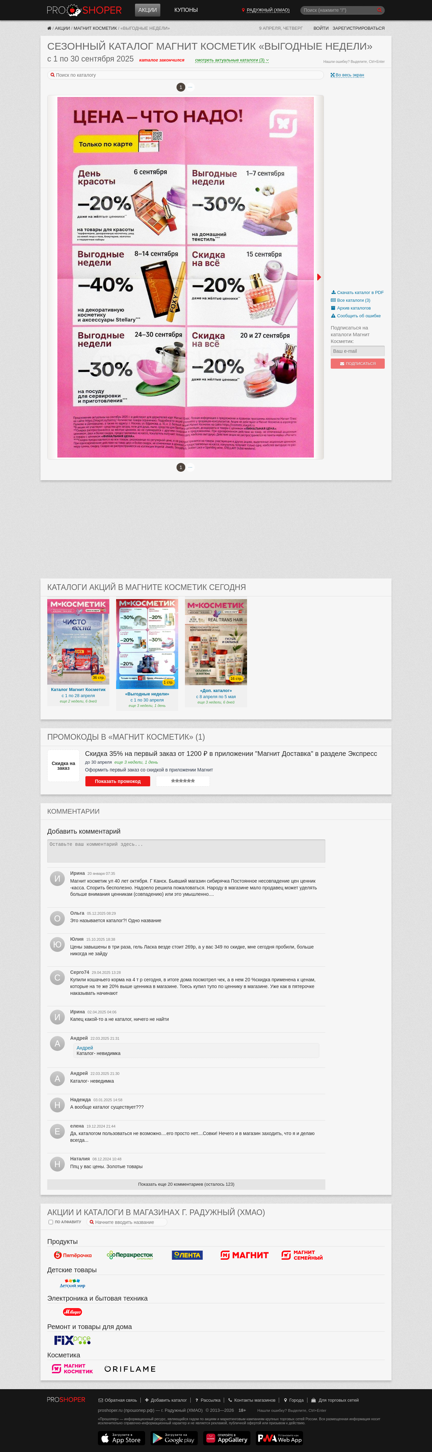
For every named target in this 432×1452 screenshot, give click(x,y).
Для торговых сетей (334, 1400)
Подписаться (358, 363)
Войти (321, 28)
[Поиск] (342, 10)
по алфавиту (65, 1222)
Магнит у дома (244, 1255)
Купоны (186, 10)
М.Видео (72, 1312)
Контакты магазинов (251, 1400)
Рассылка (207, 1400)
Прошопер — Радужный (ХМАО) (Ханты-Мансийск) (84, 10)
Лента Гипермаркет (187, 1255)
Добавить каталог (165, 1400)
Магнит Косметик (95, 28)
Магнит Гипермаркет (302, 1255)
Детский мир (72, 1283)
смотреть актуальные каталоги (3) (231, 60)
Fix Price (72, 1340)
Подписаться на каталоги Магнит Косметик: (350, 334)
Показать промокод (115, 781)
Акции (147, 10)
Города (293, 1400)
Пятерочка (72, 1255)
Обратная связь (117, 1400)
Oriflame (130, 1368)
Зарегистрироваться (358, 28)
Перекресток (130, 1255)
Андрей (85, 1048)
